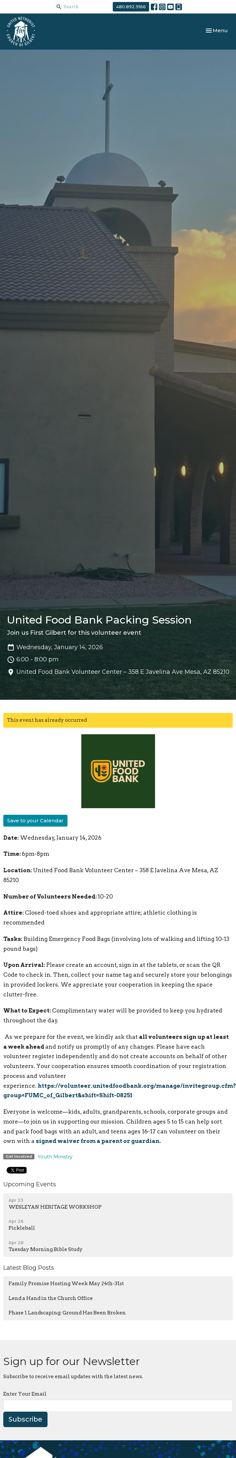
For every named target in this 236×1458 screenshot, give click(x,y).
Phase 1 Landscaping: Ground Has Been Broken (67, 1313)
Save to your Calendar (35, 820)
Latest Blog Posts (28, 1267)
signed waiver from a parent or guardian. (98, 1141)
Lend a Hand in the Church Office (51, 1298)
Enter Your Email (25, 1394)
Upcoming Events (29, 1184)
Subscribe (25, 1419)
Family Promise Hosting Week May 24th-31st (66, 1284)
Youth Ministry (55, 1156)
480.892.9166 (131, 6)
